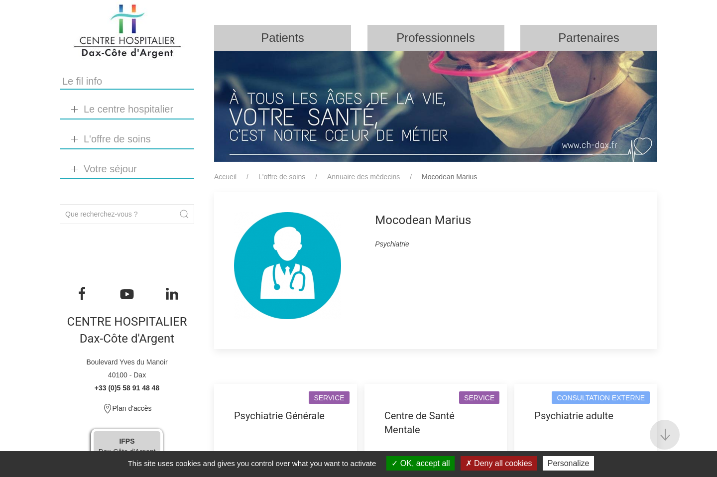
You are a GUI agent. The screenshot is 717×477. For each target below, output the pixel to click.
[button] (664, 434)
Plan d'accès (127, 409)
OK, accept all (420, 463)
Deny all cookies (499, 463)
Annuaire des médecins (363, 177)
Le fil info (82, 81)
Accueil (225, 177)
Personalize (569, 463)
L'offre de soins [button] (117, 138)
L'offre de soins (281, 177)
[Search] (127, 214)
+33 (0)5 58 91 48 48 (127, 388)
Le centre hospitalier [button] (128, 109)
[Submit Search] (184, 214)
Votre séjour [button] (110, 168)
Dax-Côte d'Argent (127, 446)
